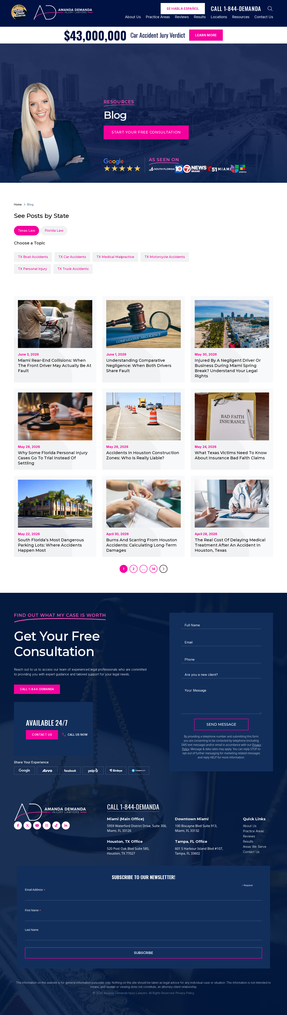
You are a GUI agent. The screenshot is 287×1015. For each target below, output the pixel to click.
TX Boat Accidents (33, 257)
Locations (219, 17)
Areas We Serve (254, 847)
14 (153, 569)
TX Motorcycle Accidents (164, 257)
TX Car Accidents (72, 257)
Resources (240, 17)
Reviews (182, 17)
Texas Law (26, 230)
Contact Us (263, 17)
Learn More (206, 35)
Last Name (31, 929)
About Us (133, 17)
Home (18, 204)
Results (200, 17)
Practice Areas (158, 17)
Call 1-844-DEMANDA (133, 806)
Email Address (35, 890)
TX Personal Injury (32, 269)
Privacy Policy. (185, 993)
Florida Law (54, 230)
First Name (33, 910)
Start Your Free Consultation (146, 132)
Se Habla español (183, 9)
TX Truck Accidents (73, 269)
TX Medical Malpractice (115, 257)
